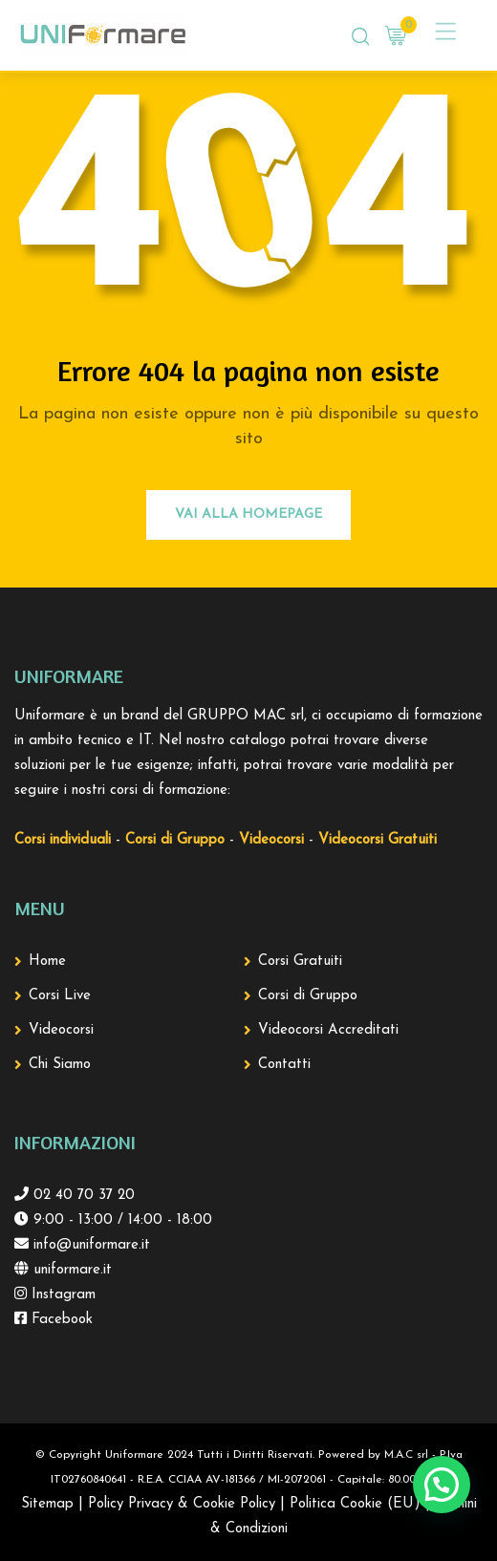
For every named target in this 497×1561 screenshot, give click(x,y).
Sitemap (47, 1504)
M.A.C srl (406, 1455)
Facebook (60, 1320)
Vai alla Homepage (248, 514)
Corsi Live (60, 996)
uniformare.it (70, 1270)
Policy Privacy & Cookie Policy (181, 1504)
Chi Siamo (60, 1065)
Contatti (284, 1065)
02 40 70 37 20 (82, 1195)
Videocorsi (61, 1030)
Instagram (61, 1295)
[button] (441, 1484)
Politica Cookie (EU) (355, 1504)
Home (47, 961)
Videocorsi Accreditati (328, 1030)
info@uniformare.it (89, 1245)
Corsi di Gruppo (307, 996)
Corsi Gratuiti (300, 961)
